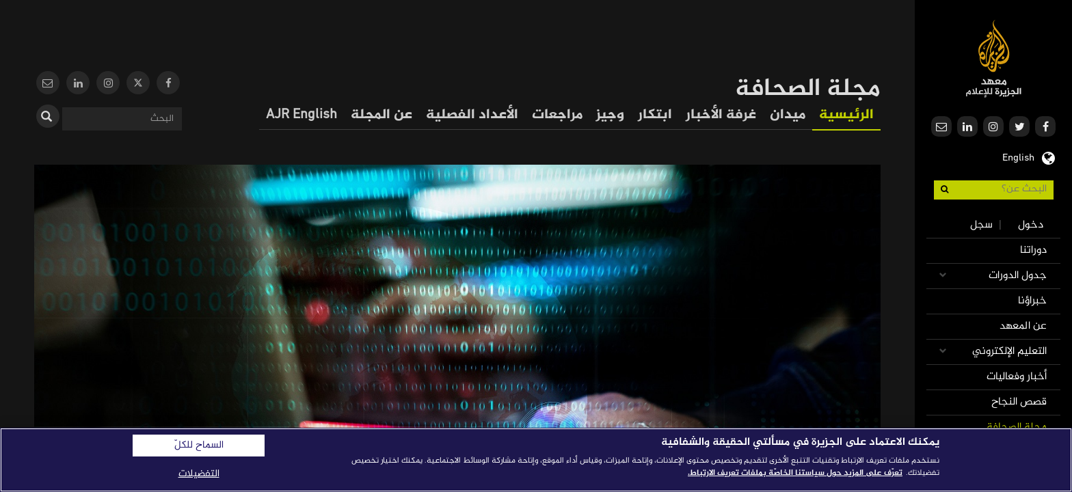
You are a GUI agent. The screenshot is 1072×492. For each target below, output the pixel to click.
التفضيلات (198, 473)
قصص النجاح (1019, 402)
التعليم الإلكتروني (1009, 351)
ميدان (787, 115)
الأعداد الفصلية (472, 115)
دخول (1030, 225)
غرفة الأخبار (721, 115)
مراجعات (557, 115)
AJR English (301, 115)
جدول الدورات (1018, 275)
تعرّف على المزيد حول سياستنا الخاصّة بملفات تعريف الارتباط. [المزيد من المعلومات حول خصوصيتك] (795, 473)
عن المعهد (1023, 326)
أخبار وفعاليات (1017, 377)
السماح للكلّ (199, 445)
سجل (981, 225)
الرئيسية (846, 115)
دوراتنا (1033, 250)
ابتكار (655, 115)
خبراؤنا (1032, 301)
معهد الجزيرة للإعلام (993, 58)
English (1018, 156)
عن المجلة (381, 115)
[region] (536, 460)
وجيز (610, 115)
